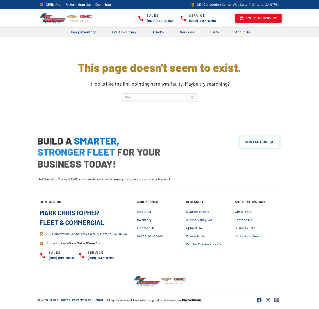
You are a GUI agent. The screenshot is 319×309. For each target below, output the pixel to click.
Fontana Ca (244, 220)
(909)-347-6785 (202, 21)
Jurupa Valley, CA (199, 220)
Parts (214, 32)
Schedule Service (150, 236)
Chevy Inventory (82, 32)
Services (187, 32)
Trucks (158, 32)
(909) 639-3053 (160, 21)
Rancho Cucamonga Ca (204, 244)
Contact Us (146, 228)
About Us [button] (242, 32)
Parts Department (248, 236)
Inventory (144, 220)
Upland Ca (194, 228)
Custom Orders (198, 212)
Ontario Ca (243, 212)
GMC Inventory (124, 32)
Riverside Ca (195, 236)
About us (144, 212)
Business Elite (245, 228)
